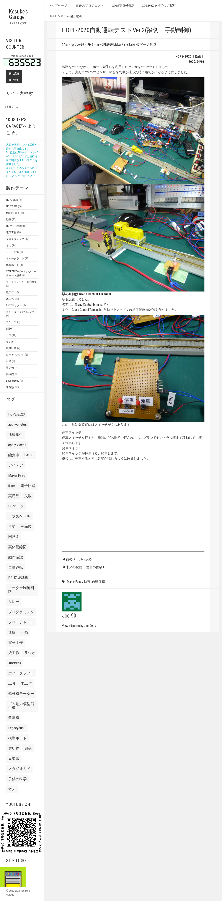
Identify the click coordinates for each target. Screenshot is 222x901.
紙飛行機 (11, 348)
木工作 (10, 298)
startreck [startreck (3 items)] (14, 663)
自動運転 (98, 582)
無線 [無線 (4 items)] (12, 632)
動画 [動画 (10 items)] (12, 486)
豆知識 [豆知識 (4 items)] (13, 758)
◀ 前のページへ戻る (77, 559)
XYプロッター (14, 305)
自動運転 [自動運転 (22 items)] (15, 567)
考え (8, 245)
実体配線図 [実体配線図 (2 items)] (17, 547)
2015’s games (123, 5)
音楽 (8, 361)
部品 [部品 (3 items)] (28, 748)
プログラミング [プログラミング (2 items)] (21, 612)
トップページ (58, 5)
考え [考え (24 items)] (12, 789)
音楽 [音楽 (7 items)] (12, 526)
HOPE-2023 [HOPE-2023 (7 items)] (16, 414)
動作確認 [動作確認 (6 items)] (15, 557)
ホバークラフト (15, 258)
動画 (8, 219)
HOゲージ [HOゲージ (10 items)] (16, 506)
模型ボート (12, 265)
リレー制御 (12, 251)
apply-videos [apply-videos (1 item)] (17, 445)
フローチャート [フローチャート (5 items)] (21, 622)
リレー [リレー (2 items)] (13, 602)
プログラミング (15, 238)
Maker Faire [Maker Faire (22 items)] (16, 475)
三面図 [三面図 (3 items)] (26, 526)
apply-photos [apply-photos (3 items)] (17, 424)
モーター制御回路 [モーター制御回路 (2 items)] (21, 590)
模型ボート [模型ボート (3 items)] (17, 738)
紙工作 (10, 292)
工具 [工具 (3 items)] (12, 683)
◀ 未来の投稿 (72, 567)
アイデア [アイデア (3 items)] (15, 465)
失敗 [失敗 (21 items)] (28, 496)
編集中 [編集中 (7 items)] (13, 455)
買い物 (10, 367)
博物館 (10, 374)
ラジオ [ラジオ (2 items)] (29, 653)
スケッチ (11, 322)
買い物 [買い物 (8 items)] (13, 748)
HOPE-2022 (12, 199)
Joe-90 (69, 616)
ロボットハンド (15, 354)
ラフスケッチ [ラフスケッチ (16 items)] (19, 516)
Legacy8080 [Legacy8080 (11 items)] (16, 728)
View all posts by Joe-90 (77, 626)
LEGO (9, 328)
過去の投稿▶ (96, 567)
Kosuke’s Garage (18, 14)
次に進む (14, 80)
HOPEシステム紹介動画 (65, 16)
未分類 (10, 387)
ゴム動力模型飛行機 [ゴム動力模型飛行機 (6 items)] (21, 706)
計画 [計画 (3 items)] (24, 632)
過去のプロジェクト (90, 5)
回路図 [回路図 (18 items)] (13, 537)
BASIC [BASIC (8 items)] (28, 455)
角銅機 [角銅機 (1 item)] (13, 718)
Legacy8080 (12, 380)
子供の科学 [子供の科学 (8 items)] (17, 779)
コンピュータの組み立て (20, 311)
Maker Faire (12, 212)
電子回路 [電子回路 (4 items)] (28, 486)
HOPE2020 (11, 206)
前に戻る (14, 73)
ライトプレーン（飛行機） (21, 281)
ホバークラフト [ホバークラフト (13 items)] (21, 673)
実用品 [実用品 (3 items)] (13, 496)
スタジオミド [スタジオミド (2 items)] (19, 769)
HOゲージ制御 (14, 225)
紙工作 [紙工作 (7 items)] (13, 653)
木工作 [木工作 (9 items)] (26, 683)
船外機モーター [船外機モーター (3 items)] (21, 693)
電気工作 (11, 232)
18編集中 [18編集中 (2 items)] (15, 434)
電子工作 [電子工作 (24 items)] (15, 642)
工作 (8, 335)
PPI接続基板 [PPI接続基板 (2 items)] (18, 577)
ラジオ (10, 341)
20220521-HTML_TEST (159, 5)
